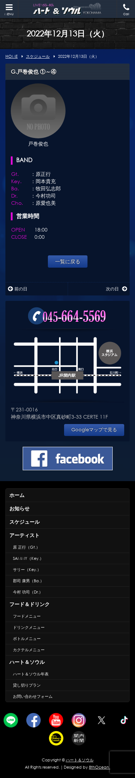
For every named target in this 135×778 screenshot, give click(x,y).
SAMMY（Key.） (28, 558)
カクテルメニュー (29, 650)
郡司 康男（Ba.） (28, 581)
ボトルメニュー (27, 638)
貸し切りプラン (27, 685)
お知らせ (19, 508)
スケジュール (24, 521)
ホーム (16, 495)
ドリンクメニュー (29, 627)
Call (126, 10)
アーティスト (24, 535)
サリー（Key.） (27, 569)
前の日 (17, 289)
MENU (9, 10)
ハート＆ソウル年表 (31, 674)
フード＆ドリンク (29, 604)
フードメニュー (27, 616)
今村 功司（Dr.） (28, 592)
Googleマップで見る (94, 430)
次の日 (116, 289)
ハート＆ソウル (27, 661)
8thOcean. (99, 767)
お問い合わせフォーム (33, 696)
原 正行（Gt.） (26, 547)
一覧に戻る (67, 261)
